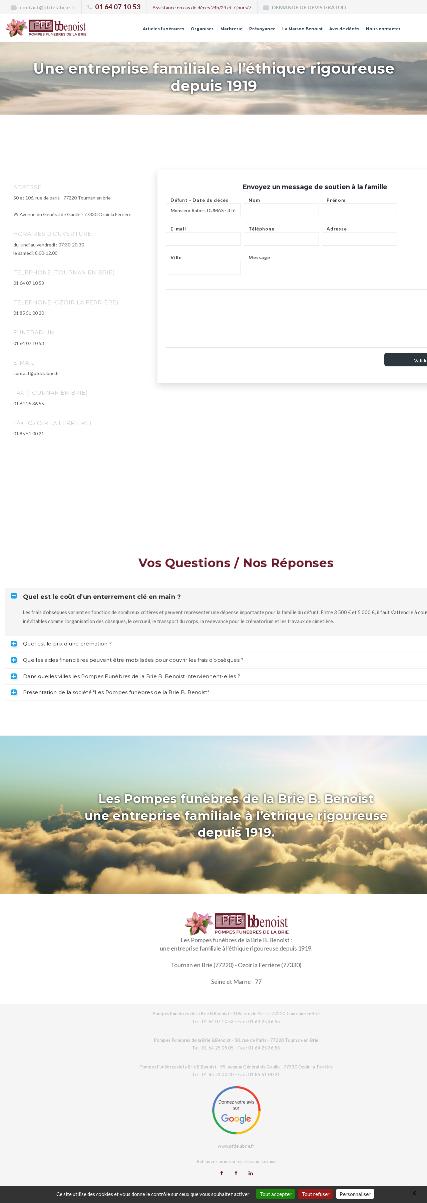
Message (259, 255)
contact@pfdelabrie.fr (48, 7)
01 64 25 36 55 (28, 403)
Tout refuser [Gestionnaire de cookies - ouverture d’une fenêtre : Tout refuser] (316, 1194)
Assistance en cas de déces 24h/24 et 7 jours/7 (201, 7)
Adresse (337, 227)
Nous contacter (380, 31)
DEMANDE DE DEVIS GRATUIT (309, 7)
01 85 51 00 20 (28, 313)
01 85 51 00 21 (28, 433)
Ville (176, 255)
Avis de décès (335, 31)
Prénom (336, 198)
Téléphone (262, 227)
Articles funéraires (132, 31)
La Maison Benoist (287, 31)
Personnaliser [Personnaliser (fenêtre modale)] (355, 1194)
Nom (254, 198)
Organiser (175, 31)
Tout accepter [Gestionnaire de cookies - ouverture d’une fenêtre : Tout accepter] (276, 1194)
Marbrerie (207, 31)
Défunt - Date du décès (199, 198)
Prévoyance (242, 31)
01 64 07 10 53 (117, 7)
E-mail (178, 227)
